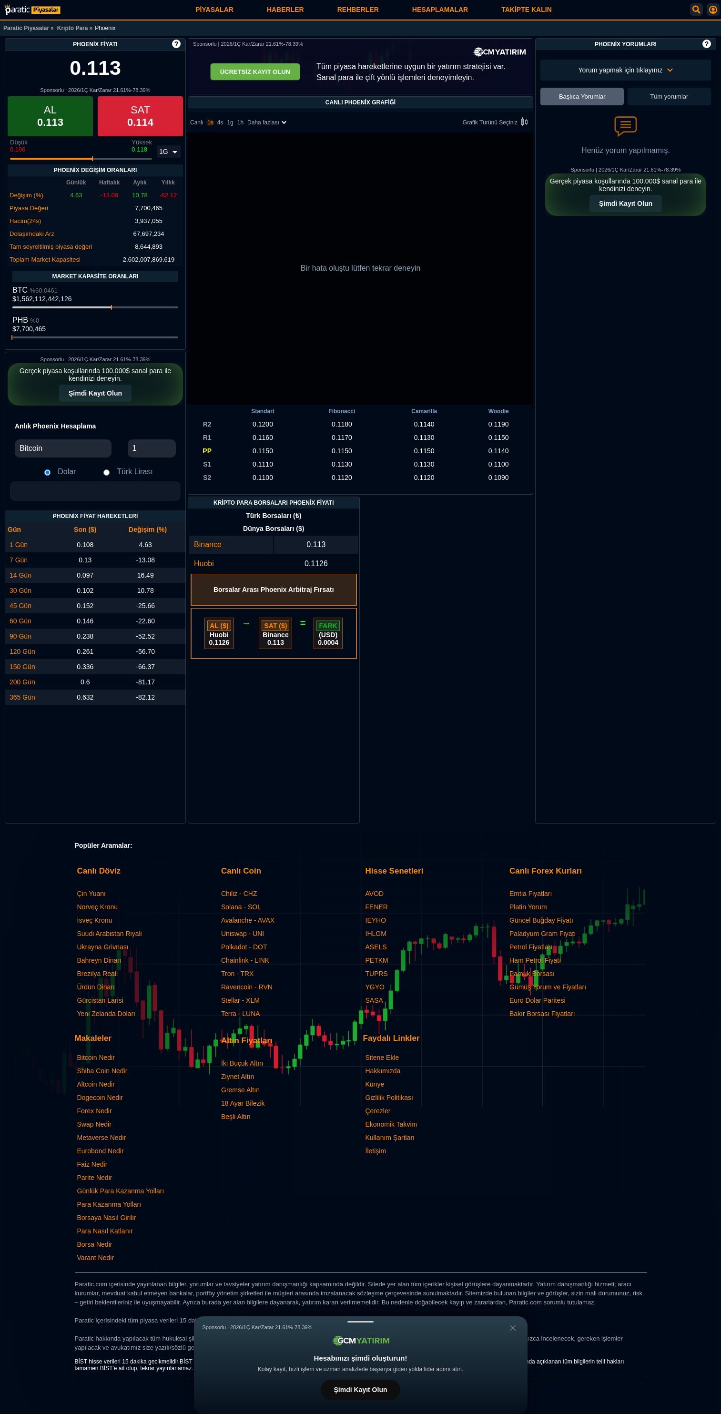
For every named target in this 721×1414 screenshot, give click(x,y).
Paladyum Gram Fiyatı (542, 933)
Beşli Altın (235, 1116)
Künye (375, 1084)
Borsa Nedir (94, 1244)
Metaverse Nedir (101, 1137)
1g (230, 122)
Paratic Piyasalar (26, 28)
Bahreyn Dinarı (99, 960)
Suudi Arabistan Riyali (109, 933)
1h (240, 122)
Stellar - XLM (240, 1000)
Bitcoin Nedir (96, 1057)
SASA (374, 1000)
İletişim (376, 1151)
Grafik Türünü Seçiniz (497, 122)
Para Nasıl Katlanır (105, 1231)
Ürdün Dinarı (96, 987)
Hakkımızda (383, 1071)
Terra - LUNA (240, 1013)
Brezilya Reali (97, 973)
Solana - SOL (241, 907)
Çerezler (378, 1111)
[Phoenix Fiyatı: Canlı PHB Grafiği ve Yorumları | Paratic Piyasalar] (32, 9)
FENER (377, 907)
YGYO (375, 987)
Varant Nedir (95, 1257)
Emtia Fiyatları (530, 893)
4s (220, 122)
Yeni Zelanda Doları (106, 1013)
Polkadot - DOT (244, 947)
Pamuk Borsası (532, 973)
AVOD (375, 893)
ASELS (376, 947)
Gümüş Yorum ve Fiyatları (547, 987)
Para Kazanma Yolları (109, 1204)
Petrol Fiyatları (530, 947)
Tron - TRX (237, 973)
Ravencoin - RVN (247, 987)
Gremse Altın (240, 1090)
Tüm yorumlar (669, 96)
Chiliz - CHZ (239, 893)
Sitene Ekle (382, 1057)
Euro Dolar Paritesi (537, 1000)
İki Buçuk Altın (242, 1063)
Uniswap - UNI (242, 933)
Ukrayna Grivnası (103, 947)
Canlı (196, 122)
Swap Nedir (94, 1124)
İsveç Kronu (94, 920)
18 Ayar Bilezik (243, 1103)
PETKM (377, 960)
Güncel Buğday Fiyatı (541, 920)
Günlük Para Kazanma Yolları (120, 1191)
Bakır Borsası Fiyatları (542, 1013)
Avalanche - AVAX (247, 920)
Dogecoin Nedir (100, 1097)
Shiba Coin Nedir (102, 1071)
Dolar (67, 472)
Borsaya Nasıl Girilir (106, 1217)
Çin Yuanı (91, 893)
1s (210, 122)
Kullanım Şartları (390, 1137)
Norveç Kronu (97, 907)
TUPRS (377, 973)
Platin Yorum (528, 907)
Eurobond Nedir (100, 1151)
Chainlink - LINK (245, 960)
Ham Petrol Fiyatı (535, 960)
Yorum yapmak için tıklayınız (626, 70)
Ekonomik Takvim (391, 1124)
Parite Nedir (94, 1177)
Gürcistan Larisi (100, 1000)
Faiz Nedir (92, 1164)
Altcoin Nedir (96, 1084)
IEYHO (376, 920)
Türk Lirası (135, 472)
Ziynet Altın (237, 1076)
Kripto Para (72, 28)
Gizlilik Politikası (389, 1097)
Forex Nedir (94, 1111)
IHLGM (376, 933)
